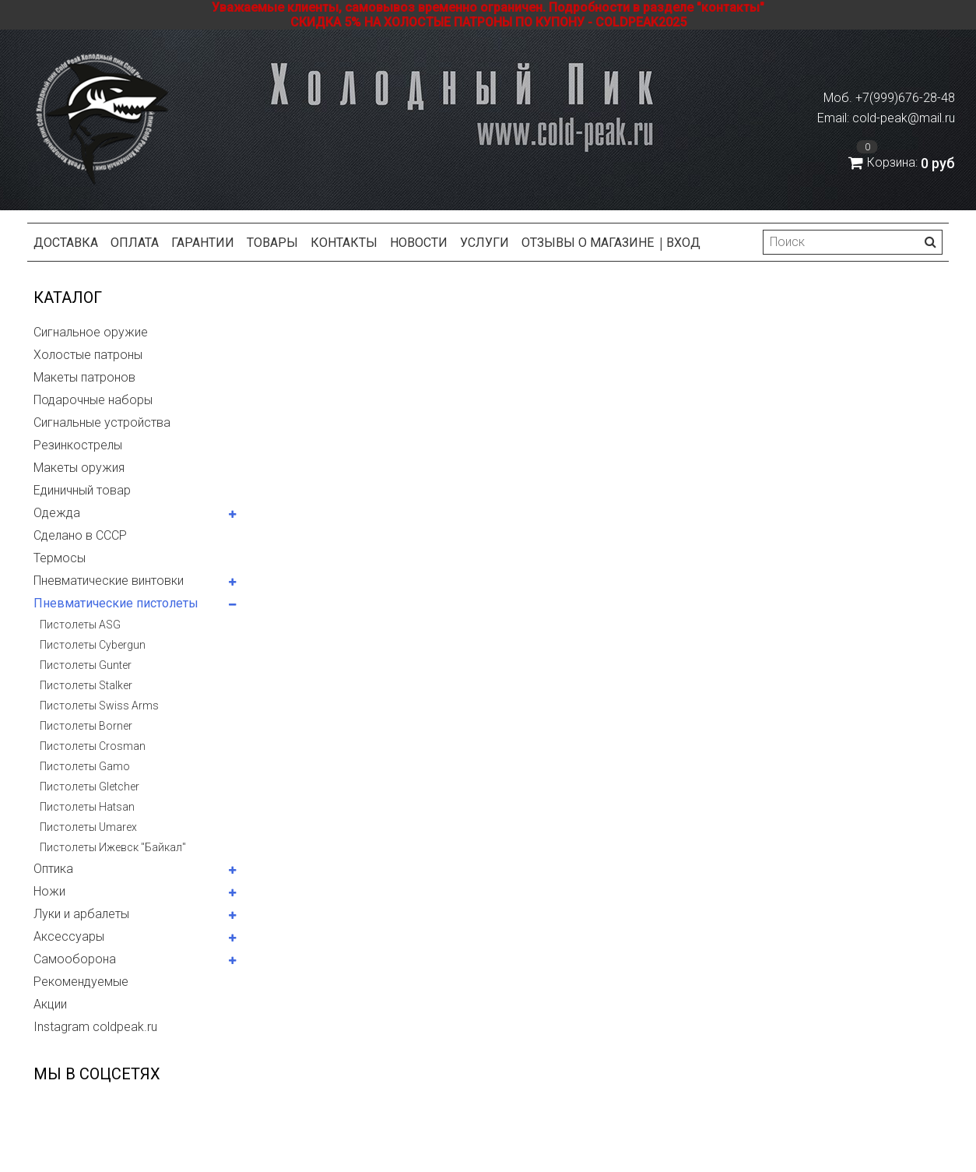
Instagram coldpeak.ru (95, 1026)
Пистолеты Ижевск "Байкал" (113, 847)
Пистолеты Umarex (88, 827)
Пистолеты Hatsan (87, 807)
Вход (683, 242)
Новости (419, 242)
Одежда (56, 512)
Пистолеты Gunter (86, 665)
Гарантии (202, 242)
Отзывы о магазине (587, 242)
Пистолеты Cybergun (93, 645)
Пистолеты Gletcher (89, 786)
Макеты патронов (84, 377)
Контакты (344, 242)
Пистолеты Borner (86, 726)
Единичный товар (82, 490)
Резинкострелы (77, 445)
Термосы (59, 558)
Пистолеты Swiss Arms (99, 705)
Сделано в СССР (80, 535)
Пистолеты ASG (80, 624)
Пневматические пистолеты (115, 603)
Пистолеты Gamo (85, 766)
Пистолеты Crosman (93, 746)
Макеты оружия (79, 467)
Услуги (484, 242)
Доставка (65, 242)
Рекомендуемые (80, 981)
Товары (272, 242)
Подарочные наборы (93, 399)
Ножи (49, 891)
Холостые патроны (87, 354)
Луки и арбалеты (81, 913)
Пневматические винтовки (108, 580)
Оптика (53, 868)
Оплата (135, 242)
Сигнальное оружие (90, 332)
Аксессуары (68, 936)
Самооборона (74, 959)
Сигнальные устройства (101, 422)
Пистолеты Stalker (86, 685)
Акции (50, 1004)
